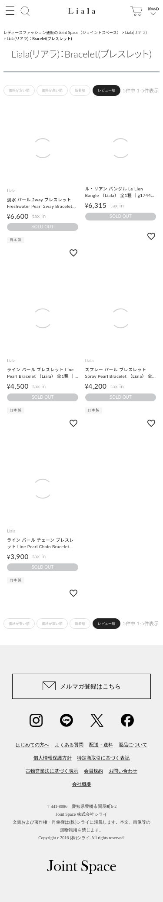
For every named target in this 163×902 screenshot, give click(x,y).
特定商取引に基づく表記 (103, 757)
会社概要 (81, 784)
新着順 (80, 90)
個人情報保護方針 (52, 757)
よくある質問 (69, 744)
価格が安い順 (19, 90)
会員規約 (93, 770)
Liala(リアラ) (136, 32)
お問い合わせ (123, 770)
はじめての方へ (32, 744)
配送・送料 (101, 744)
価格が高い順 (52, 90)
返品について (133, 744)
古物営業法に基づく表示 (52, 770)
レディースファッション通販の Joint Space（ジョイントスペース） (62, 32)
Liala (11, 190)
